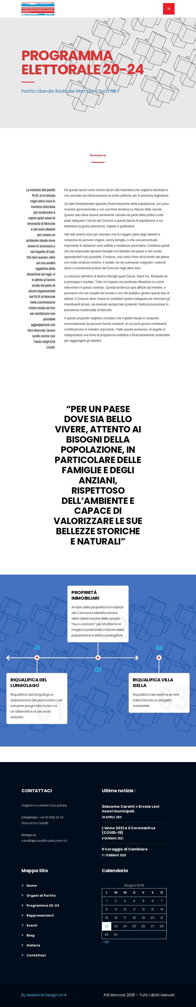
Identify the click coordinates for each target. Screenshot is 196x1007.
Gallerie (33, 945)
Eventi (32, 925)
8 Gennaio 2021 (113, 838)
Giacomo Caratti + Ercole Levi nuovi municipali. (130, 809)
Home (32, 885)
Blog (30, 935)
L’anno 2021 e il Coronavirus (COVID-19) (128, 830)
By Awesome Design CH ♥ (43, 995)
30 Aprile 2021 (112, 817)
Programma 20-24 (43, 905)
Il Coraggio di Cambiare (125, 849)
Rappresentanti (40, 915)
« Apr (105, 942)
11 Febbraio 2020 (114, 855)
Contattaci (36, 955)
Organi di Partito (41, 895)
